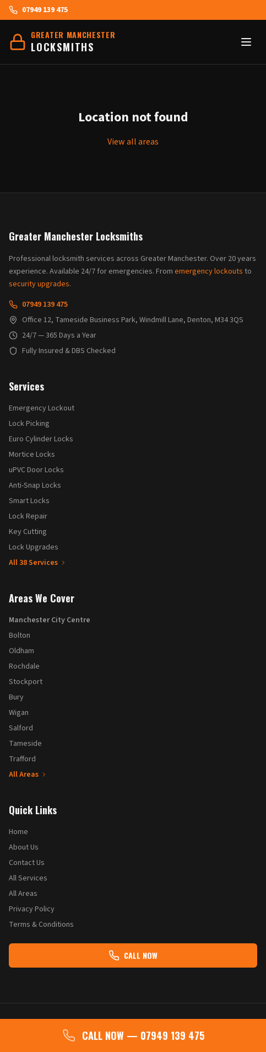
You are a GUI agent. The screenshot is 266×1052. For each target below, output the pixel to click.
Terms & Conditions (41, 924)
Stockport (25, 681)
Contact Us (27, 862)
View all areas (133, 142)
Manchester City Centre (49, 620)
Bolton (19, 635)
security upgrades (39, 284)
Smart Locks (29, 500)
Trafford (22, 759)
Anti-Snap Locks (35, 485)
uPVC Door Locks (36, 470)
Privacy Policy (32, 909)
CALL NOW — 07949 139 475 (133, 1035)
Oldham (21, 650)
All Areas (28, 774)
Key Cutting (28, 531)
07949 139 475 (38, 9)
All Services (28, 878)
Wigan (19, 712)
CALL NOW (133, 955)
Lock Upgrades (33, 547)
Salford (21, 728)
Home (18, 831)
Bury (16, 697)
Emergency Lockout (41, 408)
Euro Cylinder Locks (41, 439)
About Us (24, 847)
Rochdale (24, 666)
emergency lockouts (209, 271)
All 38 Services (38, 562)
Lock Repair (28, 516)
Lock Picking (29, 423)
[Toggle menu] (246, 42)
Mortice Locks (32, 454)
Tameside (25, 743)
